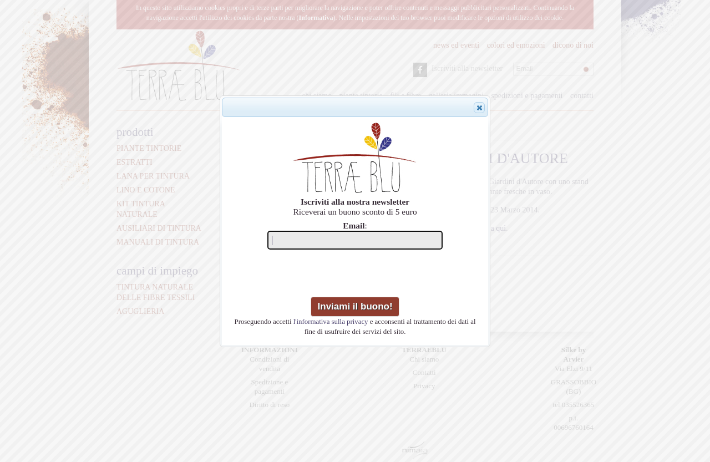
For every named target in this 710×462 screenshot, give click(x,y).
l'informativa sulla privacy (330, 322)
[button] (479, 107)
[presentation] (356, 275)
